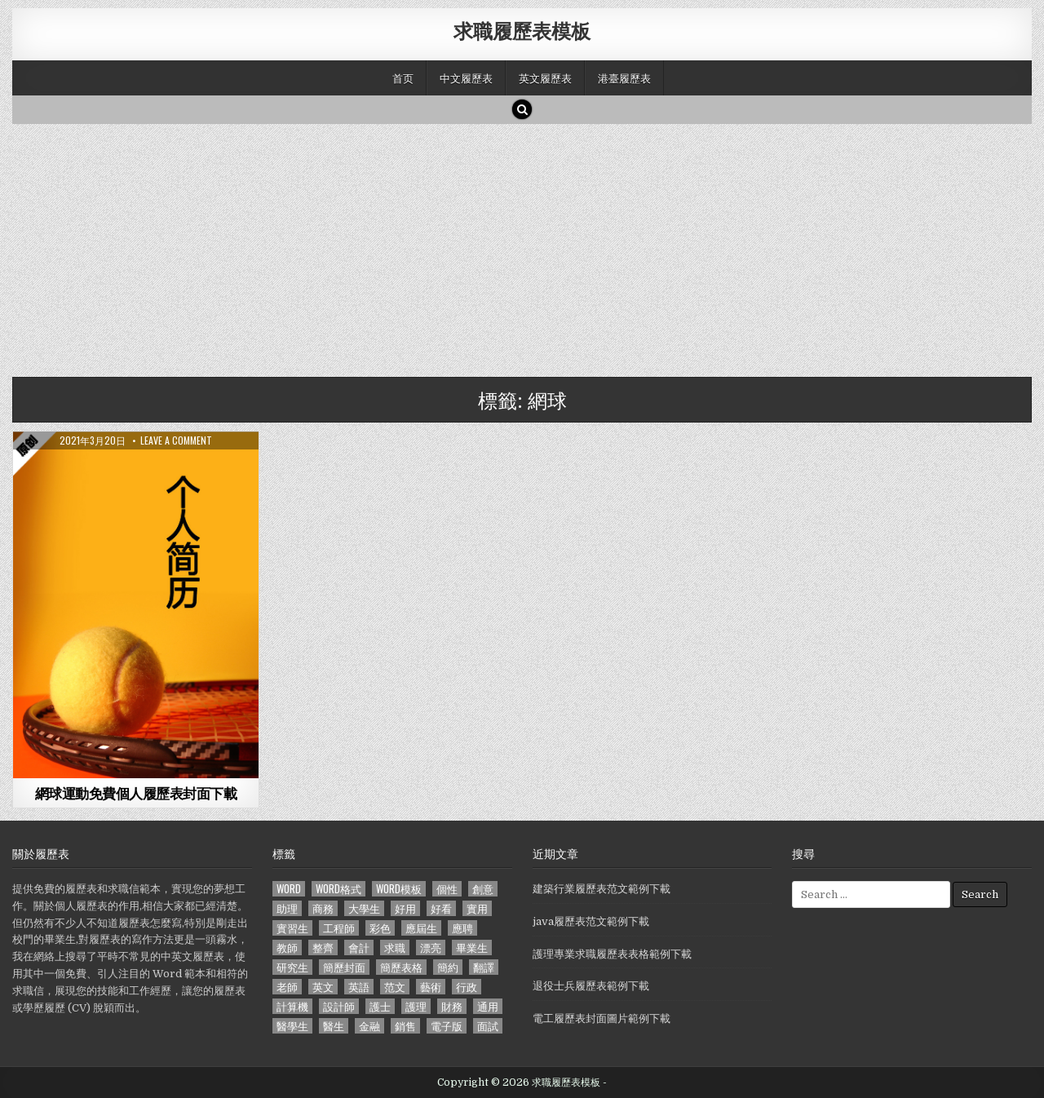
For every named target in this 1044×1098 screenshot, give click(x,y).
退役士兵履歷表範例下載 (591, 986)
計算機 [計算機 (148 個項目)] (292, 1006)
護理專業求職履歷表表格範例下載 (612, 954)
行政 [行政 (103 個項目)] (466, 986)
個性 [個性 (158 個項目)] (447, 889)
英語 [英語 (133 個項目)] (358, 986)
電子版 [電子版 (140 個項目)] (446, 1026)
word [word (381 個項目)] (288, 889)
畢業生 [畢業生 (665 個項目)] (472, 947)
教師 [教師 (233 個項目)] (287, 947)
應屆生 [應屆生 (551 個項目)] (421, 928)
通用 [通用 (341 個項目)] (487, 1006)
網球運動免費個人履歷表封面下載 (136, 793)
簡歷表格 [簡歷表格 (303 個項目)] (401, 967)
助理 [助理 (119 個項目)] (287, 908)
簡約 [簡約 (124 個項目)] (447, 967)
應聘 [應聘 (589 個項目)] (462, 928)
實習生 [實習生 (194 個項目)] (292, 928)
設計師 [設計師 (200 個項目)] (339, 1006)
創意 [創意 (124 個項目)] (482, 889)
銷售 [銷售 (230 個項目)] (405, 1026)
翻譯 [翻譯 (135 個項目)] (483, 967)
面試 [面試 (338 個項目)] (487, 1026)
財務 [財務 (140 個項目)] (451, 1006)
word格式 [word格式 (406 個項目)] (338, 889)
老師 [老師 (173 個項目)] (287, 986)
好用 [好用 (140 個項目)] (405, 908)
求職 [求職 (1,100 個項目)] (394, 947)
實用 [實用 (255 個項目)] (477, 908)
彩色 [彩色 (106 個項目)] (380, 928)
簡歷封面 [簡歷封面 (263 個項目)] (344, 967)
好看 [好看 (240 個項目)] (441, 908)
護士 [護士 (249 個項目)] (380, 1006)
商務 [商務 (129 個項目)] (323, 908)
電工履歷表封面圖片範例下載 (601, 1018)
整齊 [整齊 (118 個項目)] (323, 947)
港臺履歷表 (624, 77)
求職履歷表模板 (522, 30)
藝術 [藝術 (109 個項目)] (430, 986)
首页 (403, 77)
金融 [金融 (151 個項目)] (369, 1026)
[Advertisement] (501, 246)
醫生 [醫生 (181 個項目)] (333, 1026)
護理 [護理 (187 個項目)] (416, 1006)
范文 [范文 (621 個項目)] (394, 986)
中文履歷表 (466, 77)
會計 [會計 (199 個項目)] (358, 947)
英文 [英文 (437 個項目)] (323, 986)
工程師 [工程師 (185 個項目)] (339, 928)
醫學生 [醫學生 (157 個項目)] (292, 1026)
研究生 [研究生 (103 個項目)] (292, 967)
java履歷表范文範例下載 (591, 921)
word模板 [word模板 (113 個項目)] (399, 889)
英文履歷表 (545, 77)
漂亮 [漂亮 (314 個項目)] (430, 947)
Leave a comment (176, 440)
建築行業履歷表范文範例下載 (601, 889)
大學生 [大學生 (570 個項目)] (364, 908)
